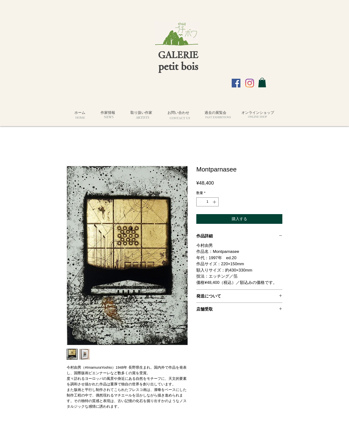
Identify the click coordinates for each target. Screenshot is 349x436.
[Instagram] (249, 83)
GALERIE (178, 54)
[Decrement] (200, 202)
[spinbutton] (207, 202)
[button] (262, 82)
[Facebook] (236, 83)
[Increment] (215, 202)
